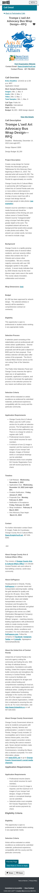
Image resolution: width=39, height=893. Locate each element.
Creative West (20, 891)
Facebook (19, 637)
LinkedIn (17, 639)
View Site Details (27, 117)
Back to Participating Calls (14, 13)
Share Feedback (29, 888)
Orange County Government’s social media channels (19, 760)
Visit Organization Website (24, 64)
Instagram (27, 637)
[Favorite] (34, 24)
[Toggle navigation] (33, 2)
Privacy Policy (33, 880)
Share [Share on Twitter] (10, 873)
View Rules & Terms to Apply (17, 866)
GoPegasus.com (11, 634)
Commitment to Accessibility (13, 888)
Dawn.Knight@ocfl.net (26, 66)
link (21, 287)
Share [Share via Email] (19, 873)
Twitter (8, 639)
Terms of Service (23, 880)
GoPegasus (9, 586)
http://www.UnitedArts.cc (15, 707)
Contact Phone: (17, 69)
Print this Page (11, 862)
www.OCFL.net (14, 758)
